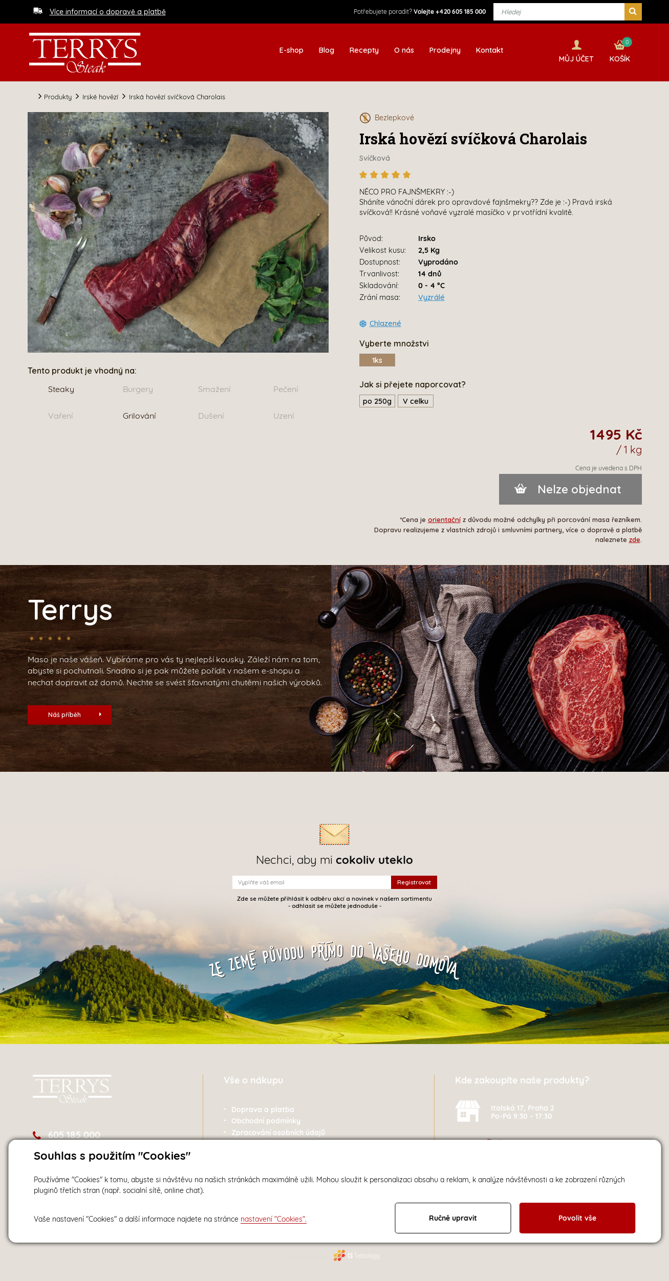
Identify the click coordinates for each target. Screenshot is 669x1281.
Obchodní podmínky (265, 1118)
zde (634, 537)
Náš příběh (74, 712)
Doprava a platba (262, 1107)
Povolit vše (577, 1218)
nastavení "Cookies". (274, 1219)
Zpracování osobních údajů (278, 1130)
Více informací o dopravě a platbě (108, 11)
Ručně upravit (453, 1218)
